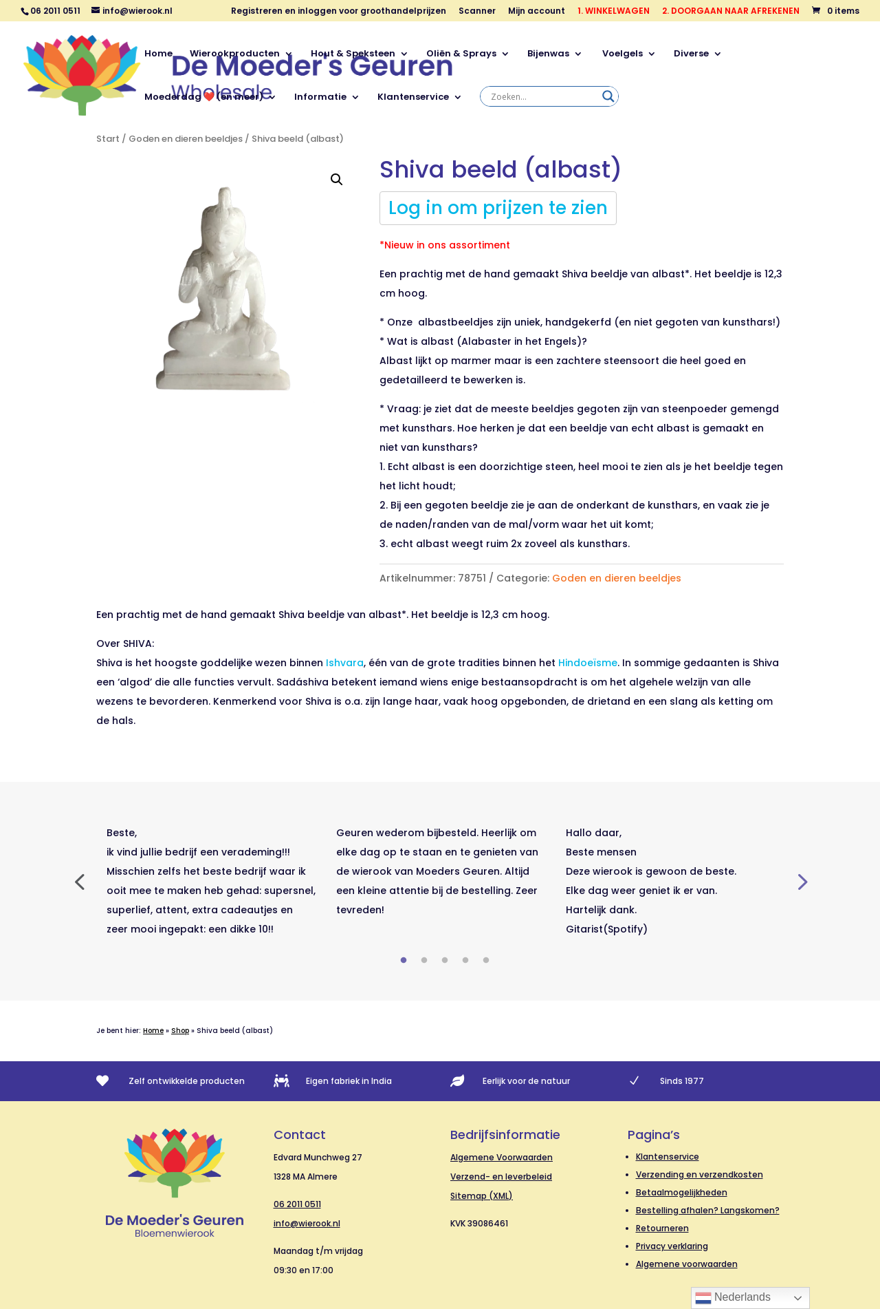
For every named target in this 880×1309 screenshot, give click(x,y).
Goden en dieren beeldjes (186, 138)
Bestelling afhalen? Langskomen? (708, 1210)
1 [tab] (403, 961)
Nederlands (733, 1298)
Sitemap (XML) (481, 1196)
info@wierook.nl (307, 1223)
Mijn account (536, 12)
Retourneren (662, 1228)
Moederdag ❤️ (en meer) (203, 97)
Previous (79, 881)
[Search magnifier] (608, 96)
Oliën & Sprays (461, 54)
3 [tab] (445, 961)
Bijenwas (548, 54)
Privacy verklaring (672, 1246)
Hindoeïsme (587, 663)
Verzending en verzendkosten (699, 1174)
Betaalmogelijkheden (681, 1192)
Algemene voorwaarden (687, 1264)
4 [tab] (465, 961)
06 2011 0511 (297, 1204)
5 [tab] (486, 961)
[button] (336, 179)
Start (108, 138)
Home (158, 54)
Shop (180, 1030)
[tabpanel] (211, 881)
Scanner (477, 12)
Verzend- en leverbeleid (501, 1176)
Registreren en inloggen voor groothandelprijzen (338, 12)
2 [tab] (424, 961)
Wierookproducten (235, 54)
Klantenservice (413, 97)
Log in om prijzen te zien (498, 207)
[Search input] (543, 96)
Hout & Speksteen (353, 54)
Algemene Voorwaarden (501, 1157)
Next (801, 881)
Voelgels (621, 54)
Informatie (320, 97)
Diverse (691, 54)
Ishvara (345, 663)
